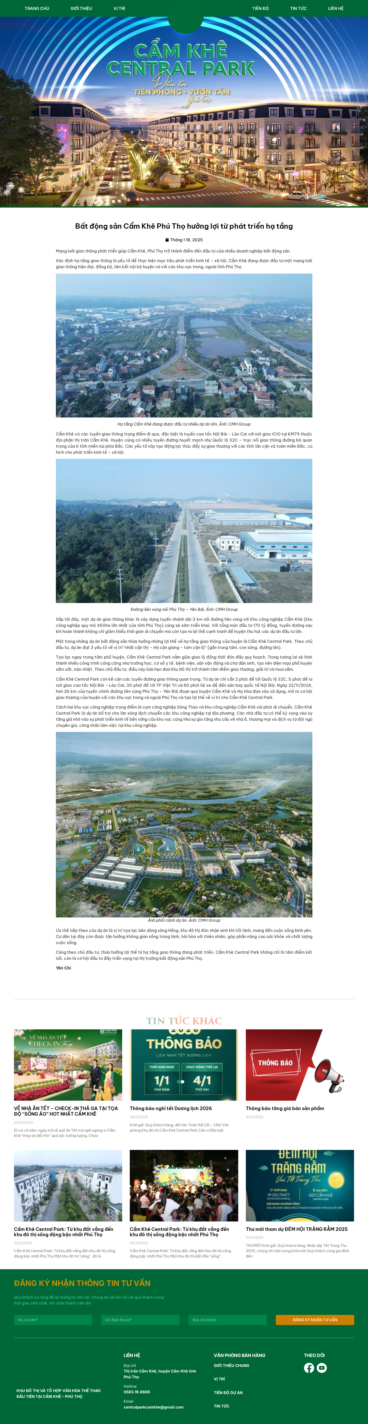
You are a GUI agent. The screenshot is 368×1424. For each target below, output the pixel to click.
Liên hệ (336, 8)
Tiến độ (260, 8)
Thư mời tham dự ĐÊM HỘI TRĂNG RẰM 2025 (297, 1229)
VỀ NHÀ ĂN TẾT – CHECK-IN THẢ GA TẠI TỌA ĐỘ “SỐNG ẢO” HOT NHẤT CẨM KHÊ (66, 1111)
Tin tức (298, 8)
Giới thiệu (81, 8)
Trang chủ (37, 8)
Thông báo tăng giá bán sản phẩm (285, 1108)
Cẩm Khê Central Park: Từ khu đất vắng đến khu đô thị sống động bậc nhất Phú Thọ (63, 1232)
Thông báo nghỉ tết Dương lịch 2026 (171, 1108)
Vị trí (119, 8)
